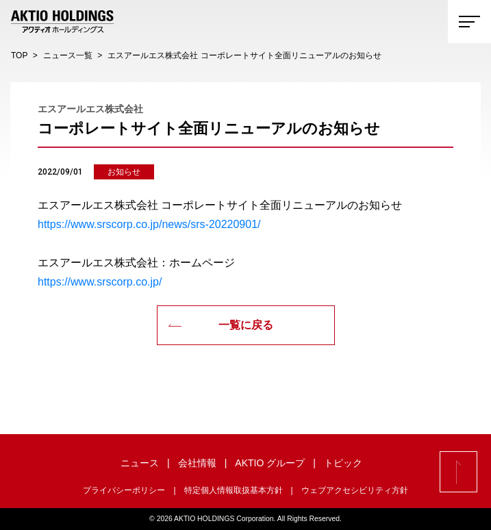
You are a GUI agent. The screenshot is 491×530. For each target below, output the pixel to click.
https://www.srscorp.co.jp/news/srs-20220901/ (149, 224)
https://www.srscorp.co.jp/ (100, 282)
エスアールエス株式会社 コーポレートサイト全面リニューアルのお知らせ (244, 55)
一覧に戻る (220, 325)
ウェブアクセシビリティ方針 (354, 490)
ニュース (140, 462)
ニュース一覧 (67, 55)
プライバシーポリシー (124, 490)
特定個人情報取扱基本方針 (233, 490)
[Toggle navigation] (469, 21)
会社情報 (197, 462)
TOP (19, 55)
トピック (343, 462)
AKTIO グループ (270, 462)
